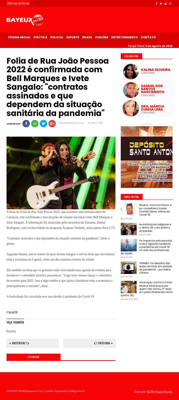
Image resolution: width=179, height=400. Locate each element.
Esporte (72, 37)
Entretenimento (124, 37)
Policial (56, 37)
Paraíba (101, 37)
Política (40, 37)
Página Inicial (19, 37)
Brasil (87, 37)
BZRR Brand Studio (159, 392)
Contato (148, 37)
